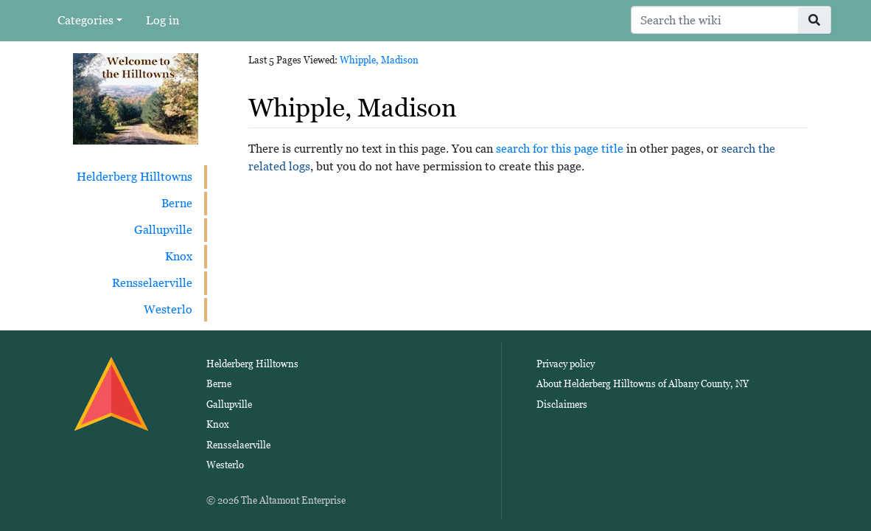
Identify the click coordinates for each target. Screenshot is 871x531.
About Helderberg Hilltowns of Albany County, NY (642, 383)
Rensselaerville (152, 283)
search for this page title (559, 149)
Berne (176, 203)
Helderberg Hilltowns (134, 177)
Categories (85, 20)
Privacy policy (565, 363)
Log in (162, 20)
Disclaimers (561, 404)
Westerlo (168, 309)
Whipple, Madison (379, 60)
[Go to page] (814, 20)
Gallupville (163, 230)
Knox (178, 256)
